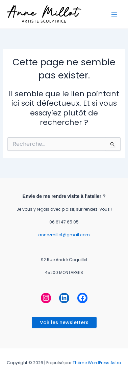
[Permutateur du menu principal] (114, 14)
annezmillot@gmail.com (64, 235)
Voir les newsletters (64, 322)
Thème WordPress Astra (97, 363)
